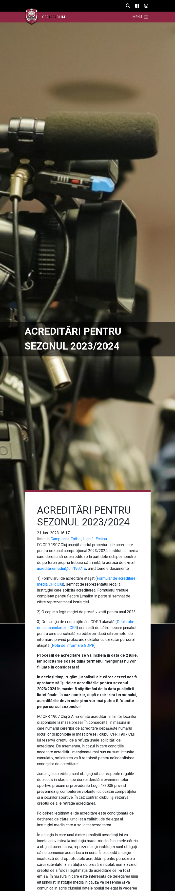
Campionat (60, 539)
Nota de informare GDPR (73, 645)
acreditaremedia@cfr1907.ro (61, 568)
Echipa (101, 539)
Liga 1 (88, 539)
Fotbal (76, 539)
